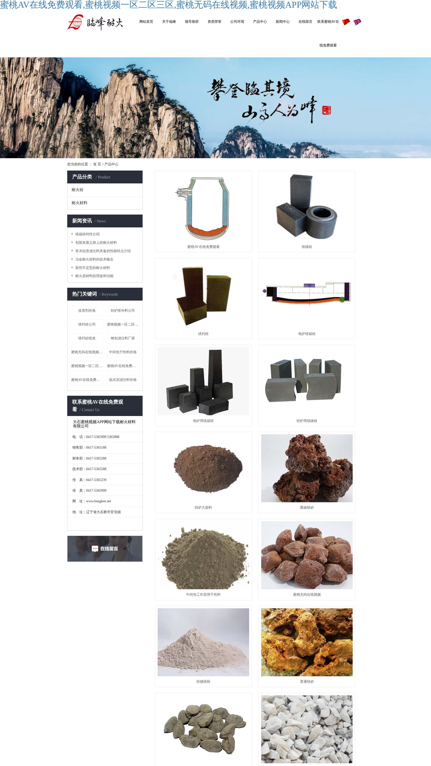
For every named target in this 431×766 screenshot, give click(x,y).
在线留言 (305, 21)
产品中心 (260, 21)
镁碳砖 (259, 223)
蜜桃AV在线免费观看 (87, 380)
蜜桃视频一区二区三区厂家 (87, 366)
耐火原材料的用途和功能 (93, 276)
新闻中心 (283, 21)
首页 (224, 623)
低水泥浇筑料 (259, 540)
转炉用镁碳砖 (331, 286)
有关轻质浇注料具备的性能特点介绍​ (102, 251)
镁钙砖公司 (87, 324)
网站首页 (146, 21)
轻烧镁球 (187, 604)
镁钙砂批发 (87, 338)
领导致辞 (192, 21)
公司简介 (242, 677)
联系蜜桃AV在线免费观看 (328, 33)
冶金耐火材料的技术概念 (93, 259)
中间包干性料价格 (123, 352)
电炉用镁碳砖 (259, 286)
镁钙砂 (187, 477)
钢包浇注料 (331, 477)
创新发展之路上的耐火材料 (95, 242)
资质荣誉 (214, 21)
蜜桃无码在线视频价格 (87, 352)
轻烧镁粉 (259, 414)
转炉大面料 (187, 350)
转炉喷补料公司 (123, 310)
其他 (290, 699)
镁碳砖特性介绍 (87, 234)
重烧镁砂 (259, 350)
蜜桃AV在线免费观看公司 (123, 366)
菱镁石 (259, 477)
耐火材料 (79, 203)
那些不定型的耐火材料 (92, 268)
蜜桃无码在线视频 (187, 414)
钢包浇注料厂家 (123, 338)
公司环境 (237, 21)
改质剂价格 (87, 310)
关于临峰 (169, 21)
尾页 (273, 623)
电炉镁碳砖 (187, 286)
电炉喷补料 (187, 540)
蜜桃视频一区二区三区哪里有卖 (123, 324)
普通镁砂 (331, 414)
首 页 (97, 164)
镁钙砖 (331, 223)
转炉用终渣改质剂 (331, 540)
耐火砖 (78, 190)
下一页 (258, 623)
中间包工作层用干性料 (331, 350)
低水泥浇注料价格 (123, 380)
